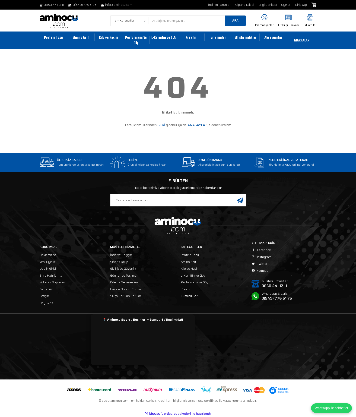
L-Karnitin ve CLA (193, 275)
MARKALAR (301, 40)
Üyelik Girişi (48, 268)
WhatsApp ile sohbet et (331, 408)
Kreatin (186, 289)
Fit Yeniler (310, 25)
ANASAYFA (196, 125)
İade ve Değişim (121, 255)
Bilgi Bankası (268, 5)
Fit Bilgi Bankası (288, 25)
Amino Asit (188, 261)
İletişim (45, 296)
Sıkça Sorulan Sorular (125, 296)
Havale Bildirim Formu (125, 289)
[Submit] (240, 200)
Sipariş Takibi (244, 5)
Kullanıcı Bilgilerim (52, 282)
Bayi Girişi (47, 302)
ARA (235, 20)
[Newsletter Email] (178, 200)
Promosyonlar (264, 25)
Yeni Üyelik (47, 261)
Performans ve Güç (194, 282)
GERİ (161, 125)
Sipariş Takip (119, 261)
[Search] (197, 21)
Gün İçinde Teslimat (124, 275)
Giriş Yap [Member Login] (301, 5)
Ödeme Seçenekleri (124, 282)
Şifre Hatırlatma (51, 275)
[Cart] (314, 5)
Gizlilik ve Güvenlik (123, 268)
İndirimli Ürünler (219, 5)
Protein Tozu (190, 255)
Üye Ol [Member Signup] (285, 5)
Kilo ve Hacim (190, 268)
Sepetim (46, 289)
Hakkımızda (48, 255)
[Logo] (59, 21)
